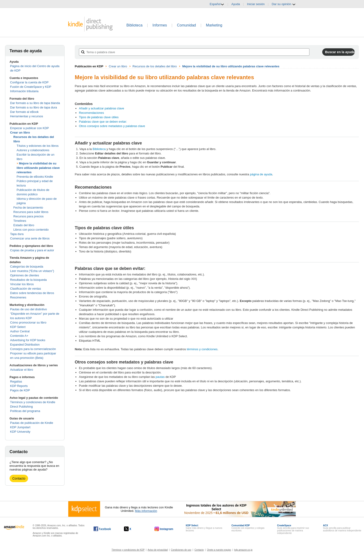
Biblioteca (134, 25)
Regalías (16, 381)
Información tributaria (24, 91)
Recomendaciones (91, 112)
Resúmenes (18, 297)
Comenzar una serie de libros (30, 238)
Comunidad (186, 25)
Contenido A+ (19, 335)
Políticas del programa (25, 411)
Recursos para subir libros (31, 212)
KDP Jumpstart (20, 427)
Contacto (18, 478)
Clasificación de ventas (25, 288)
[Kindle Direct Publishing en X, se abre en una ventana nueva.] (132, 529)
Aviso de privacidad (158, 550)
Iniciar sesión (256, 4)
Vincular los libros (22, 284)
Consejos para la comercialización (33, 349)
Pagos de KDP (20, 390)
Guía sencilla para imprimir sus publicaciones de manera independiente (293, 529)
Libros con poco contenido (31, 229)
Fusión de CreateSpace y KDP (30, 86)
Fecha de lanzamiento (28, 207)
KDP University (20, 431)
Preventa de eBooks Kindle (35, 176)
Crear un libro (20, 132)
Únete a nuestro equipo (219, 550)
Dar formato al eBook (24, 112)
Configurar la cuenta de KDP (29, 82)
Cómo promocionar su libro (28, 322)
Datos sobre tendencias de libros (32, 293)
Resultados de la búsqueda (28, 279)
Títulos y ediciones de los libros (38, 145)
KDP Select (18, 327)
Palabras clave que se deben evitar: (103, 121)
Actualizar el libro (21, 369)
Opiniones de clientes (24, 275)
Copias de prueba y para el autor (32, 250)
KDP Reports (19, 386)
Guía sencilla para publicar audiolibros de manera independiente (342, 528)
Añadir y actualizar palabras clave (101, 108)
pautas (160, 377)
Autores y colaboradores (33, 150)
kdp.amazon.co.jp (243, 550)
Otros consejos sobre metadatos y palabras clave (112, 126)
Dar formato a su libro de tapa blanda (35, 103)
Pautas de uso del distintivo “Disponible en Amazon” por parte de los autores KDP (34, 313)
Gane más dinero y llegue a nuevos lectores (204, 528)
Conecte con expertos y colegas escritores (247, 528)
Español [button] (217, 4)
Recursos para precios (28, 216)
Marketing (214, 25)
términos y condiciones (202, 349)
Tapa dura (17, 234)
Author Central (20, 331)
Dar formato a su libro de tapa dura (33, 107)
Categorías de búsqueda (26, 266)
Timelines (19, 220)
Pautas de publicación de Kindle (31, 423)
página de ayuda (261, 174)
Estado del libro (23, 225)
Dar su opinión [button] (284, 4)
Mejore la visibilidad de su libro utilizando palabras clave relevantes (38, 168)
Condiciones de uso (181, 550)
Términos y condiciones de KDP (128, 550)
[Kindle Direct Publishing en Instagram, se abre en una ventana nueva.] (163, 529)
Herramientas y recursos (26, 116)
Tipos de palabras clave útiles (99, 117)
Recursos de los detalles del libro (155, 66)
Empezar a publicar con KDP (29, 128)
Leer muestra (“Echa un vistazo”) (32, 271)
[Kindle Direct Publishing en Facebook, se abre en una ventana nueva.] (102, 529)
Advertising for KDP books (28, 340)
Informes (160, 25)
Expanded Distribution (25, 344)
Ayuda (235, 4)
